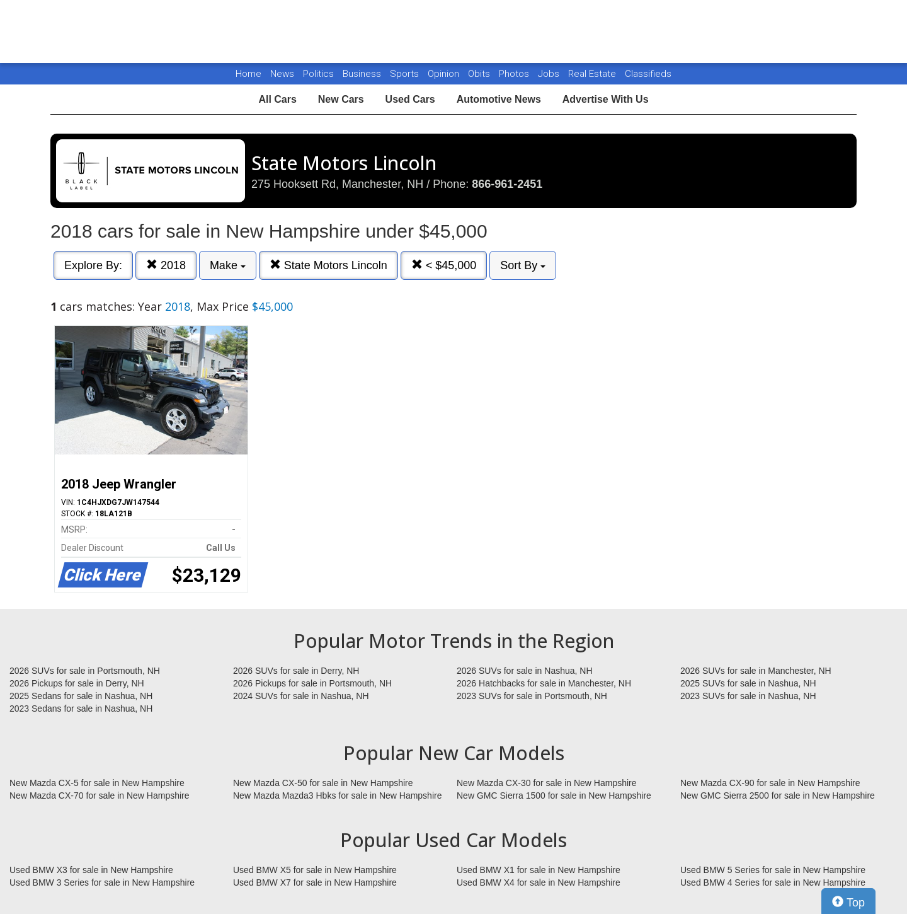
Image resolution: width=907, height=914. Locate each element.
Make (228, 265)
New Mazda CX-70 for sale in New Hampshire (99, 795)
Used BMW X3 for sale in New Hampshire (91, 870)
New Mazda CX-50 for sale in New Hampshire (323, 783)
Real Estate (593, 73)
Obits (480, 73)
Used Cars (410, 99)
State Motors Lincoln (328, 265)
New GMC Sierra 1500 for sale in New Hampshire (554, 795)
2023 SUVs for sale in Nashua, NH (748, 696)
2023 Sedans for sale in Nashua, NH (80, 708)
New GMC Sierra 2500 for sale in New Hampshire (777, 795)
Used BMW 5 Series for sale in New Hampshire (772, 870)
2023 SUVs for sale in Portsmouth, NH (532, 696)
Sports (405, 73)
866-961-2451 (507, 184)
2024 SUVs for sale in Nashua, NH (301, 696)
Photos (515, 73)
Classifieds (648, 73)
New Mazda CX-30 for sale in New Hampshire (547, 783)
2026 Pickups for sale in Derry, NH (76, 683)
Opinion (445, 73)
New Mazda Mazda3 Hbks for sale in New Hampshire (337, 795)
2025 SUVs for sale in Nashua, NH (748, 683)
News (282, 73)
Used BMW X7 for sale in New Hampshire (315, 882)
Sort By (522, 265)
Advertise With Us (605, 99)
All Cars (277, 99)
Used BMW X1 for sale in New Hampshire (538, 870)
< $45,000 (444, 265)
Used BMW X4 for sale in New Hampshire (538, 882)
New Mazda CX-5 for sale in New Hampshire (97, 783)
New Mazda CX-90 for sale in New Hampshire (770, 783)
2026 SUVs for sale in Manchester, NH (755, 671)
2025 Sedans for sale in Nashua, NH (80, 696)
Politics (318, 73)
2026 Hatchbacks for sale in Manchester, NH (544, 683)
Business (363, 73)
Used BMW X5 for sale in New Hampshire (315, 870)
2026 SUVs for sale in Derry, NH (296, 671)
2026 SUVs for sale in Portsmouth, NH (84, 671)
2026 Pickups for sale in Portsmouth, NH (312, 683)
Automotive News (499, 99)
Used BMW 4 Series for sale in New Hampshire (772, 882)
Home (248, 73)
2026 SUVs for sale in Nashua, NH (525, 671)
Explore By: (93, 265)
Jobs (550, 73)
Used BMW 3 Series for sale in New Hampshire (102, 882)
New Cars (341, 99)
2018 (166, 265)
